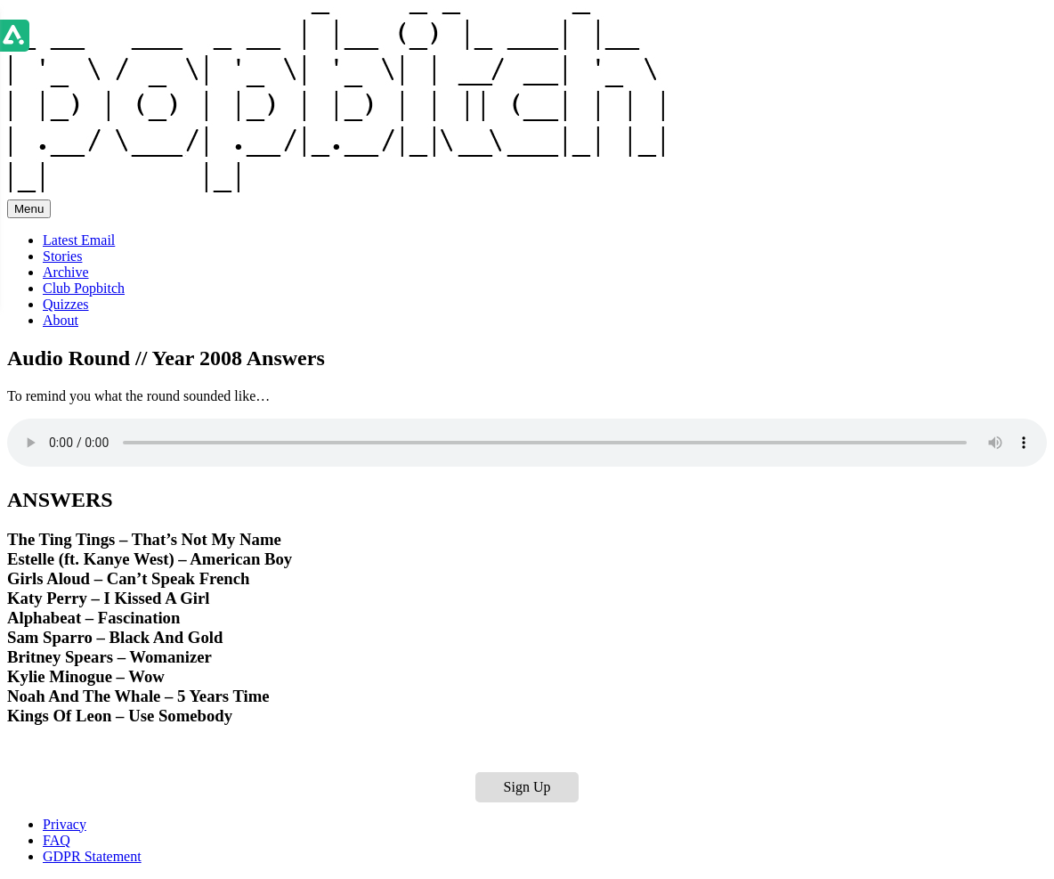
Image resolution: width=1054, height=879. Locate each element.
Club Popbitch (84, 288)
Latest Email (79, 240)
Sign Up (527, 786)
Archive (66, 272)
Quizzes (66, 304)
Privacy (64, 824)
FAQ (56, 840)
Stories (62, 256)
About (60, 320)
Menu (29, 209)
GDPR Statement (92, 856)
